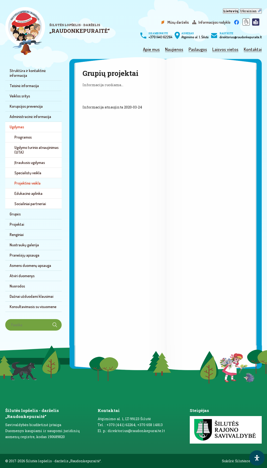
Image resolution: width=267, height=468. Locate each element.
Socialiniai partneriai (30, 203)
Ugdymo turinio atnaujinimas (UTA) (36, 150)
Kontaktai (253, 49)
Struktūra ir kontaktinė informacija (28, 73)
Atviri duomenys (22, 275)
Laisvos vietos (225, 49)
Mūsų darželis (178, 22)
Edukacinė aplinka (28, 193)
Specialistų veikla (27, 172)
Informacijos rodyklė (214, 22)
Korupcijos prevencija (26, 106)
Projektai (17, 224)
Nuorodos (17, 286)
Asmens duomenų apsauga (30, 265)
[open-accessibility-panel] (257, 458)
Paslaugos (198, 49)
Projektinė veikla (27, 183)
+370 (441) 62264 (160, 35)
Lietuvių (230, 11)
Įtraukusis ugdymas (29, 162)
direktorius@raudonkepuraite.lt (241, 35)
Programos (23, 137)
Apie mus (151, 49)
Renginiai (17, 234)
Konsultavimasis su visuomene (33, 306)
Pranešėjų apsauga (24, 255)
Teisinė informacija (24, 85)
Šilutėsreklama (248, 461)
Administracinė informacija (30, 116)
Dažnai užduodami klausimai (31, 296)
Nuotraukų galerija (24, 244)
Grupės (15, 214)
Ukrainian (250, 11)
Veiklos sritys (20, 96)
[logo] (58, 31)
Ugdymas (17, 126)
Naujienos (174, 49)
